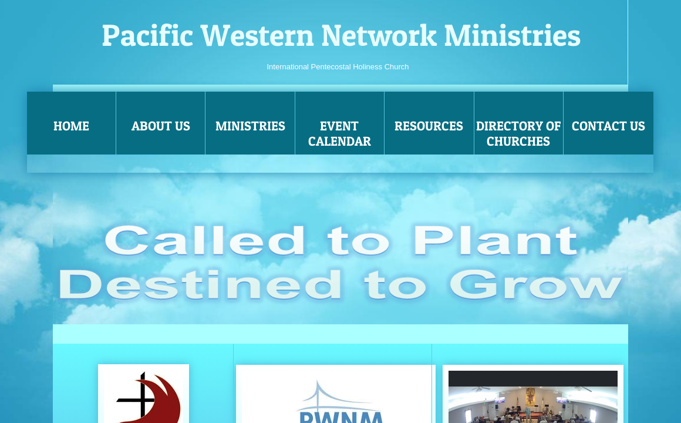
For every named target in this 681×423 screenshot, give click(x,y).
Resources (429, 125)
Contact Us (608, 125)
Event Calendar (339, 133)
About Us (161, 125)
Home (71, 125)
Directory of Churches (518, 133)
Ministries (250, 125)
